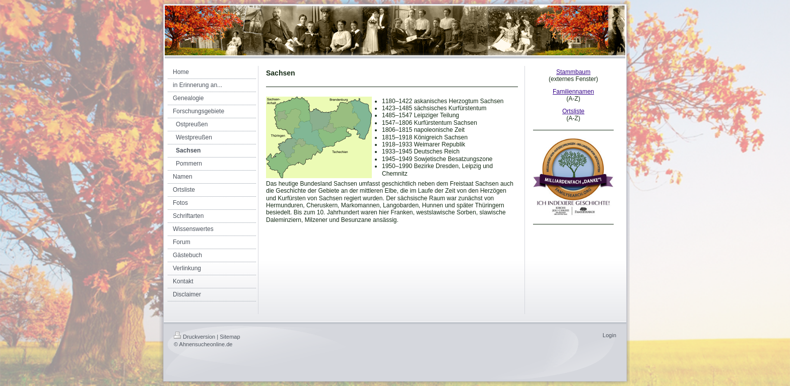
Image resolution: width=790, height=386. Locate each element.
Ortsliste (573, 111)
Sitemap (230, 337)
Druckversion (194, 337)
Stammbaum (573, 71)
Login (609, 335)
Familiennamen (573, 91)
